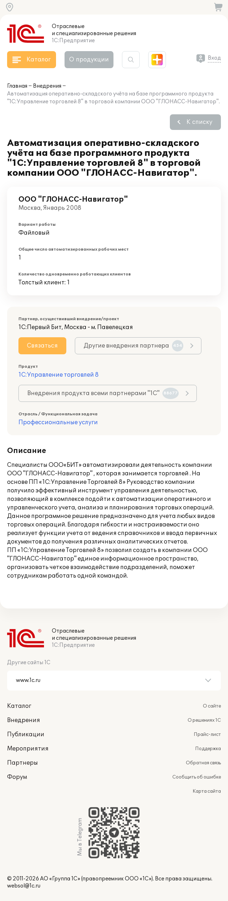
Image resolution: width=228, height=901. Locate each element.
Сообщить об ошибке (196, 777)
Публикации (25, 734)
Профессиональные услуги (58, 422)
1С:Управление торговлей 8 (58, 374)
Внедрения (47, 86)
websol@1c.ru (23, 886)
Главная (17, 86)
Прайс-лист (207, 734)
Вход (214, 58)
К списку (199, 122)
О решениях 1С (204, 720)
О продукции (89, 59)
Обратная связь (203, 763)
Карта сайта (207, 791)
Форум (17, 777)
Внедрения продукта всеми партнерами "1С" (103, 393)
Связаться (42, 345)
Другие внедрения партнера (133, 345)
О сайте (212, 706)
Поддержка (208, 749)
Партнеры (22, 762)
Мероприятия (28, 748)
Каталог (19, 706)
